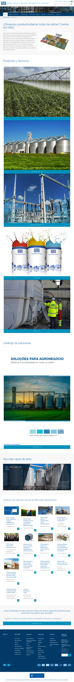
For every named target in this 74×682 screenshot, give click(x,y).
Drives (27, 643)
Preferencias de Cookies (38, 675)
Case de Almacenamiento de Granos (57, 486)
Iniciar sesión (67, 1)
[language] (72, 1)
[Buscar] (71, 4)
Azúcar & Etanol (41, 652)
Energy (39, 648)
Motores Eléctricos (30, 638)
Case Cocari (64, 482)
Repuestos (28, 654)
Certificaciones (18, 654)
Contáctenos (44, 3)
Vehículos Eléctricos (42, 658)
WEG (3, 3)
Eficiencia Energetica (42, 646)
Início (5, 14)
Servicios (58, 14)
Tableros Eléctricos (30, 650)
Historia (16, 642)
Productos (16, 3)
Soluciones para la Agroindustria (12, 444)
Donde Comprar (53, 640)
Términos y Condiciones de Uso (37, 679)
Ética (38, 3)
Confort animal (50, 14)
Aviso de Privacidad (10, 679)
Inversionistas (32, 3)
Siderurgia (40, 642)
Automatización (24, 14)
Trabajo (60, 1)
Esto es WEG (17, 638)
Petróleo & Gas (41, 638)
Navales (39, 640)
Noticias (56, 1)
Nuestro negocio (18, 652)
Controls (28, 645)
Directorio (16, 644)
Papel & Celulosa (41, 656)
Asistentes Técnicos (54, 642)
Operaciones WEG (18, 646)
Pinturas (43, 14)
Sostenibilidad (17, 650)
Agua (39, 644)
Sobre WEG (9, 3)
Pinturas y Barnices (30, 652)
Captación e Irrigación (13, 14)
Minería (39, 654)
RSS (46, 679)
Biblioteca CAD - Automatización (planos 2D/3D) (66, 645)
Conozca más (36, 447)
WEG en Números (18, 640)
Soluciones (24, 3)
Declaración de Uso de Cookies (22, 679)
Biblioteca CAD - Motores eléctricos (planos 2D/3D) (65, 641)
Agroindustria (40, 650)
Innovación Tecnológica (19, 648)
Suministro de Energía (34, 14)
